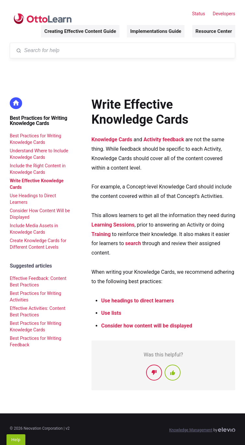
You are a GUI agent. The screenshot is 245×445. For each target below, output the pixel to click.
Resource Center (214, 31)
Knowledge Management (190, 430)
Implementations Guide (155, 31)
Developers (224, 13)
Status (198, 13)
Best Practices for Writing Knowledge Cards (38, 120)
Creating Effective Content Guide (80, 31)
